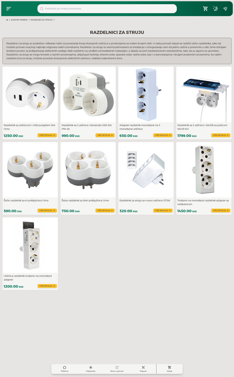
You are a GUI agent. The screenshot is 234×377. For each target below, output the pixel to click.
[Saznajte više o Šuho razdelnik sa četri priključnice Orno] (88, 178)
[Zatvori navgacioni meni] (8, 8)
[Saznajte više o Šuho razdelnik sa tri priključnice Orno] (30, 178)
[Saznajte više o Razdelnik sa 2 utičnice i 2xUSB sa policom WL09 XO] (204, 103)
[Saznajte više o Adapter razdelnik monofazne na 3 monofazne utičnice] (146, 103)
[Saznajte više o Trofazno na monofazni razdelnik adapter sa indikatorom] (204, 178)
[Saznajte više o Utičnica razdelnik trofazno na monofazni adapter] (30, 253)
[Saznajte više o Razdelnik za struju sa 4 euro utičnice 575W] (146, 178)
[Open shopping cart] (205, 8)
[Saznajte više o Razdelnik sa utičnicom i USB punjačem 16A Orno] (30, 103)
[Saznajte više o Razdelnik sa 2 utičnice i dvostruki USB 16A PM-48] (88, 103)
